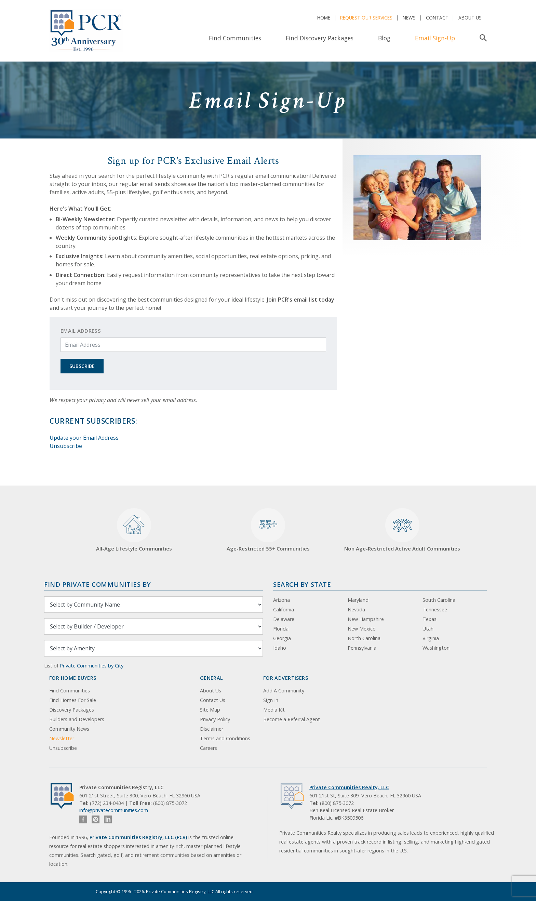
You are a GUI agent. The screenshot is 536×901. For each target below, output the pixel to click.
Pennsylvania (362, 648)
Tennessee (435, 609)
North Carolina (364, 638)
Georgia (282, 638)
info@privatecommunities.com (113, 810)
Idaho (279, 648)
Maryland (358, 600)
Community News (69, 729)
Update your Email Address (84, 437)
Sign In (270, 700)
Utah (428, 628)
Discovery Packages (71, 709)
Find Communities (235, 38)
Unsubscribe (66, 446)
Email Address (81, 330)
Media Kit (274, 709)
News (409, 17)
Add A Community (283, 690)
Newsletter (61, 738)
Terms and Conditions (225, 738)
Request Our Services (366, 17)
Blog (384, 38)
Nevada (356, 609)
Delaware (283, 619)
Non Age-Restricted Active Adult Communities (402, 530)
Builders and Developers (76, 719)
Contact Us (212, 700)
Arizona (281, 600)
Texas (430, 619)
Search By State (302, 584)
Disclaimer (211, 729)
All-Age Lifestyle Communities (134, 530)
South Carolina (439, 600)
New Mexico (362, 628)
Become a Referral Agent (291, 719)
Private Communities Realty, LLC (349, 787)
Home (323, 17)
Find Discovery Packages (319, 38)
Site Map (210, 709)
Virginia (431, 638)
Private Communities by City (91, 665)
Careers (208, 748)
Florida (281, 628)
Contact (437, 17)
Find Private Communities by (97, 584)
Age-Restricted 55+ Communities (268, 530)
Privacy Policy (215, 719)
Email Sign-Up (435, 38)
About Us (470, 17)
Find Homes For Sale (72, 700)
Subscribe (82, 366)
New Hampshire (366, 619)
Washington (436, 648)
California (283, 609)
